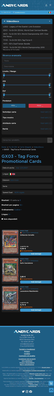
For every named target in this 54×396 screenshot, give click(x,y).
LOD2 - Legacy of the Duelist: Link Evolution (22, 27)
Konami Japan (46, 367)
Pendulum (7, 101)
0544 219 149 (7, 12)
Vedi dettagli (36, 254)
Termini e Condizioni (27, 349)
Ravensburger (32, 386)
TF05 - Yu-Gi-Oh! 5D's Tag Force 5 (17, 40)
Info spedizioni (27, 361)
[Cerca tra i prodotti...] (24, 140)
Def (4, 91)
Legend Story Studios (32, 381)
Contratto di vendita (27, 356)
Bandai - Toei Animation (36, 378)
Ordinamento (7, 210)
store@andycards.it (20, 12)
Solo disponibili (10, 219)
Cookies (27, 353)
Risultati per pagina (10, 205)
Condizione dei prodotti (27, 359)
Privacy (27, 351)
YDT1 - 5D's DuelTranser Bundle (16, 44)
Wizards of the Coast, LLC (37, 373)
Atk (4, 81)
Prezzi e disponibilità (27, 362)
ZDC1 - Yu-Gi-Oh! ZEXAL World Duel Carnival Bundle (25, 30)
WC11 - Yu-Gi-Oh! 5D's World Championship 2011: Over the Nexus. (25, 35)
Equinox (30, 383)
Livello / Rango (9, 71)
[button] (50, 12)
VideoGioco (12, 21)
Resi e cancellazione (27, 364)
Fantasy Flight (34, 384)
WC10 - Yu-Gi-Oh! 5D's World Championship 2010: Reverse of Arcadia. (24, 49)
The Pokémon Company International (34, 370)
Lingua (4, 214)
